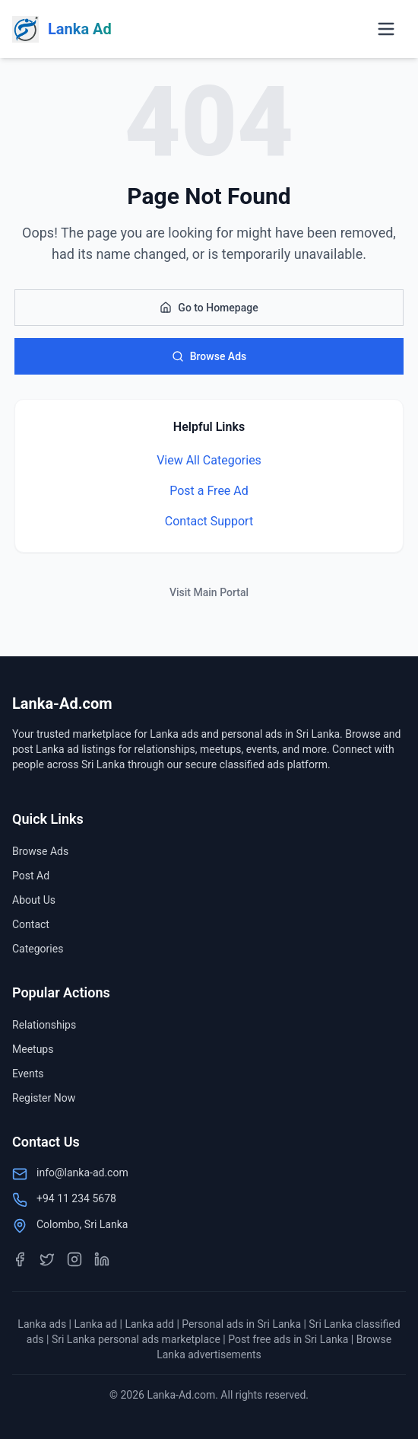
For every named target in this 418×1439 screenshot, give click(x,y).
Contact (30, 924)
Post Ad (30, 875)
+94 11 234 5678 (76, 1198)
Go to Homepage (209, 308)
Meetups (32, 1049)
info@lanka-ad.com (82, 1172)
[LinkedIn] (101, 1259)
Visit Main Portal (209, 592)
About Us (33, 900)
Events (27, 1073)
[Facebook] (19, 1259)
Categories (37, 949)
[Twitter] (47, 1259)
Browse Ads (209, 356)
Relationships (44, 1025)
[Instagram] (74, 1259)
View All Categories (209, 460)
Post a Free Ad (209, 490)
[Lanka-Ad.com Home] (62, 29)
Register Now (43, 1098)
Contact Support (209, 521)
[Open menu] (386, 29)
